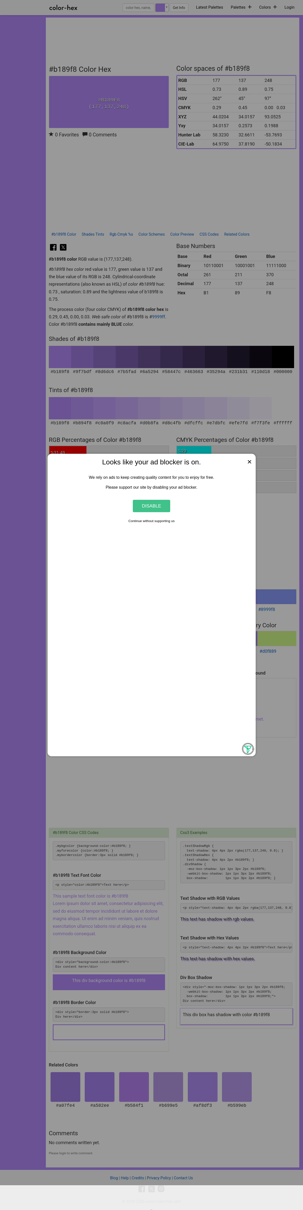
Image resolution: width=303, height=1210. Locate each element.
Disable (151, 505)
